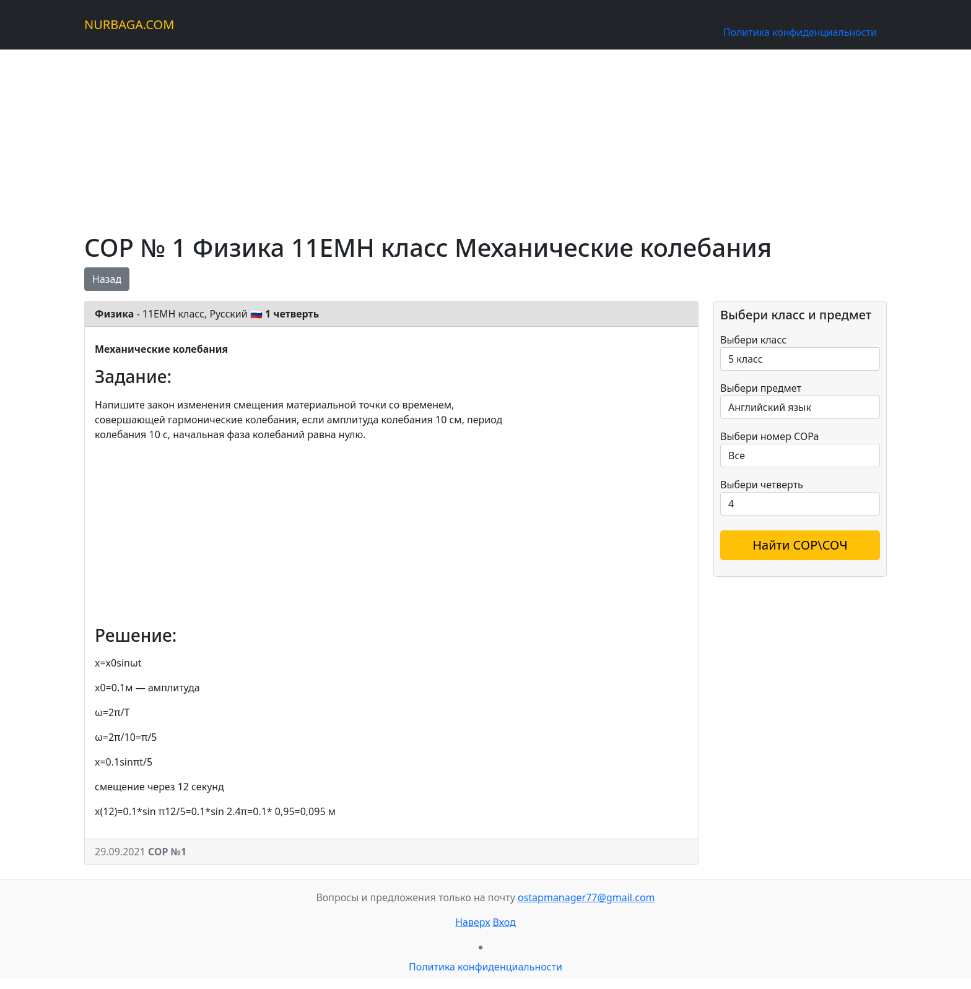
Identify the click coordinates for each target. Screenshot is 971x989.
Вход (504, 922)
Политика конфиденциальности (800, 32)
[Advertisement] (455, 136)
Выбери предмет (760, 388)
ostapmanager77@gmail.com (586, 897)
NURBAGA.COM (129, 24)
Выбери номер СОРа (769, 436)
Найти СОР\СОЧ (800, 545)
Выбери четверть (761, 484)
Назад (106, 279)
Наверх (472, 922)
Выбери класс (753, 340)
